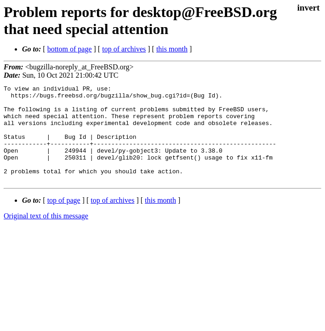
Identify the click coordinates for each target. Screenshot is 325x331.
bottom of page (69, 49)
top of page (63, 219)
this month (172, 49)
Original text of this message (46, 235)
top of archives (124, 49)
